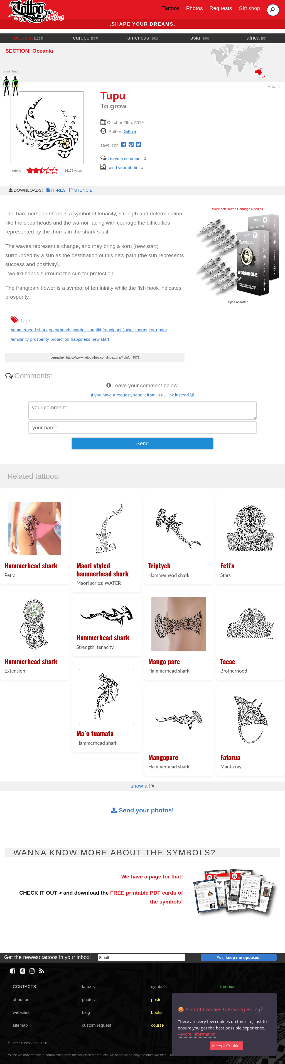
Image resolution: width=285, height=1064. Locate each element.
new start (100, 339)
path (163, 329)
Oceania (42, 51)
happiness (80, 339)
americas (142, 38)
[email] (141, 957)
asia (199, 38)
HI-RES (55, 190)
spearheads (60, 329)
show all (140, 786)
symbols (159, 986)
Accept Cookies (227, 1045)
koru (153, 329)
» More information (197, 1034)
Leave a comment (121, 158)
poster (157, 999)
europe (85, 38)
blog (86, 1012)
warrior (79, 329)
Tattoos (171, 8)
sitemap (20, 1025)
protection (59, 339)
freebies (227, 986)
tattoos (88, 986)
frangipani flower (118, 329)
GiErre (130, 131)
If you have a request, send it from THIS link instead (142, 395)
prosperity (39, 339)
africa (256, 38)
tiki (98, 329)
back (274, 86)
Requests (221, 8)
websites (21, 1012)
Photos (194, 8)
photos (88, 999)
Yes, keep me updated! (239, 957)
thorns (141, 329)
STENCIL (80, 190)
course (157, 1025)
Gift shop (249, 8)
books (157, 1012)
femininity (20, 339)
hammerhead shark (29, 329)
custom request (96, 1025)
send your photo (119, 167)
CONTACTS (24, 986)
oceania (28, 38)
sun (90, 329)
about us (21, 999)
